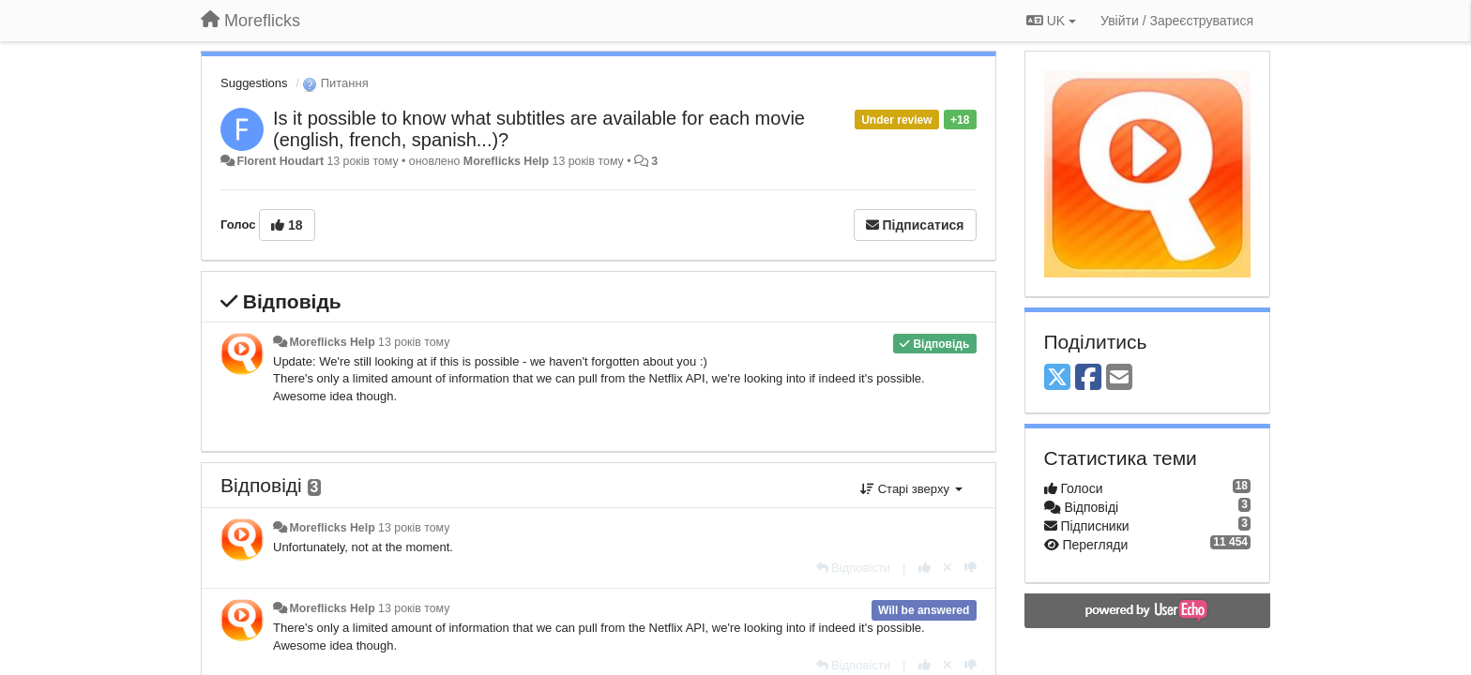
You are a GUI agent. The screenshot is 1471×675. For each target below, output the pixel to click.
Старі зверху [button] (911, 489)
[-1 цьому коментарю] (970, 568)
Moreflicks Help (506, 161)
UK (1051, 20)
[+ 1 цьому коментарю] (924, 568)
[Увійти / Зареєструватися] (1177, 21)
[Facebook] (1088, 378)
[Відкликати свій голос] (947, 568)
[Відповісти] (853, 568)
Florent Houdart (280, 161)
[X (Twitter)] (1057, 378)
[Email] (1119, 378)
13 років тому (413, 342)
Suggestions (254, 83)
